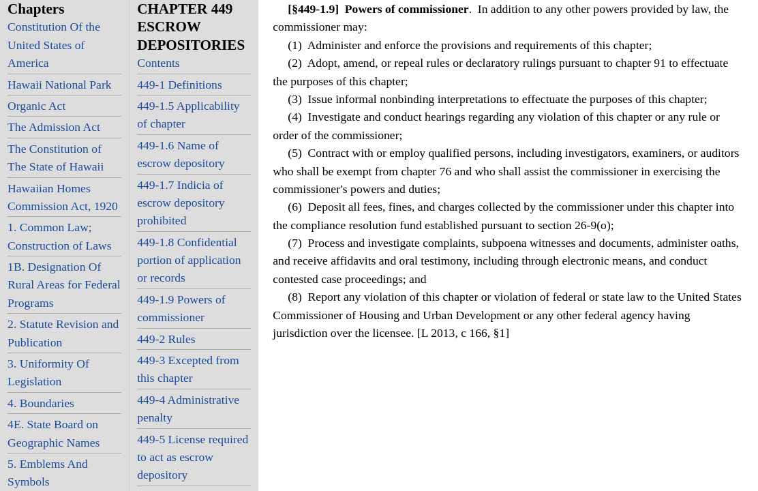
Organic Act (36, 106)
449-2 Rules (166, 339)
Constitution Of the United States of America (53, 45)
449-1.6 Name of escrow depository (181, 154)
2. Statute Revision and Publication (63, 332)
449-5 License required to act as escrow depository (192, 457)
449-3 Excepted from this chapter (188, 369)
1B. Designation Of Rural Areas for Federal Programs (64, 285)
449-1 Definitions (179, 84)
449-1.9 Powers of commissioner (181, 308)
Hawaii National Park (59, 84)
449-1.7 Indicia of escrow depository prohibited (181, 203)
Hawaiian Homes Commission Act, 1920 (62, 197)
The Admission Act (53, 127)
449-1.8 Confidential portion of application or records (189, 260)
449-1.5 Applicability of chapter (188, 114)
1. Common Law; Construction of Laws (59, 236)
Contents (158, 63)
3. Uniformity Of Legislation (48, 372)
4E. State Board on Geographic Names (53, 433)
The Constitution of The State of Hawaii (55, 157)
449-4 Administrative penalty (188, 408)
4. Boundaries (40, 403)
